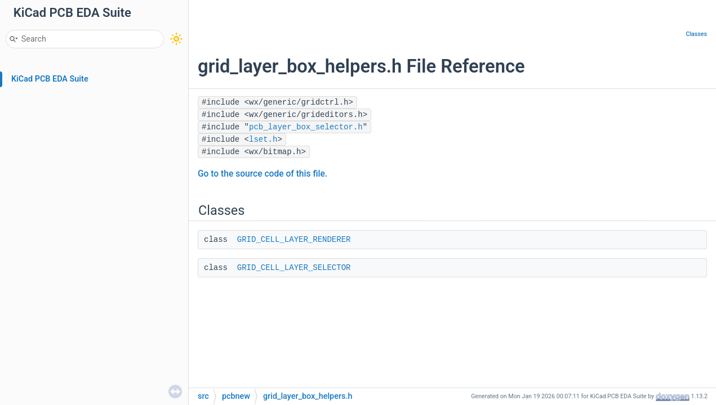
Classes (696, 34)
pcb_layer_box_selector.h (306, 127)
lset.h (263, 139)
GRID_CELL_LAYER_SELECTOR (294, 267)
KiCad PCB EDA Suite (49, 79)
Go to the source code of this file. (262, 174)
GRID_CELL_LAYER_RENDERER (294, 239)
